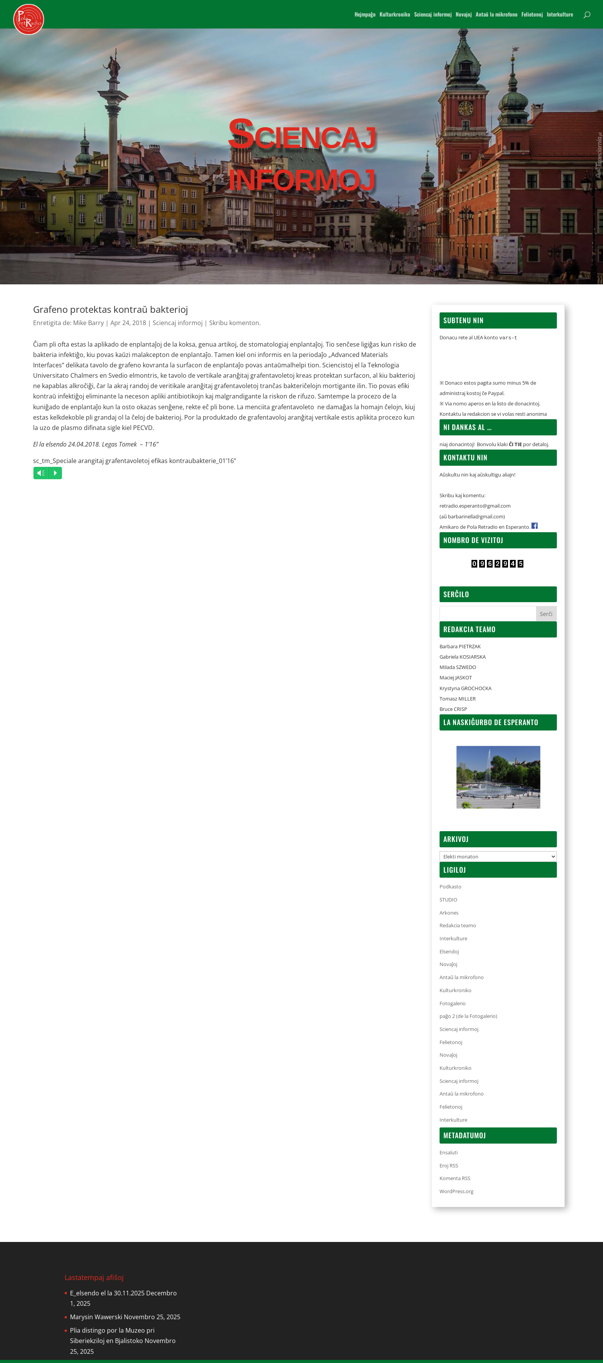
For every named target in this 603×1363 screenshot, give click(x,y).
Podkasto (450, 889)
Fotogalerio (453, 1006)
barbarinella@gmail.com (475, 519)
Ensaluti (449, 1155)
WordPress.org (456, 1194)
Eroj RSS (449, 1168)
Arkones (449, 915)
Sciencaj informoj (433, 15)
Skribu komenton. (235, 323)
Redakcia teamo (458, 928)
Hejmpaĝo (365, 15)
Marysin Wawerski (96, 1320)
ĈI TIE (515, 447)
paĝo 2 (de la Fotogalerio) (468, 1019)
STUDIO (448, 902)
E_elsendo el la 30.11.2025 (107, 1296)
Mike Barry (88, 323)
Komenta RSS (455, 1181)
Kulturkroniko (395, 15)
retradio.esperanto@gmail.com (475, 508)
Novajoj (464, 15)
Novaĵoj (448, 967)
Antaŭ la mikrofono (497, 15)
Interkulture (560, 15)
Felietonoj (532, 15)
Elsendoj (449, 954)
